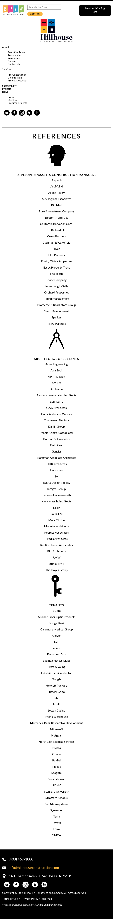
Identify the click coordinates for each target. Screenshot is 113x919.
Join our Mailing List (95, 9)
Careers (12, 61)
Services (6, 69)
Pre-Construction (17, 74)
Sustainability (9, 85)
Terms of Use (10, 898)
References (14, 58)
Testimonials (14, 55)
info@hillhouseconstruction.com (34, 867)
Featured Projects (17, 102)
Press (11, 97)
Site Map (47, 898)
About (5, 46)
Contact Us (14, 64)
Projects (6, 88)
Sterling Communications (48, 904)
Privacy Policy (30, 898)
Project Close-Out (17, 80)
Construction (15, 77)
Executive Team (16, 52)
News (5, 91)
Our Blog (12, 100)
